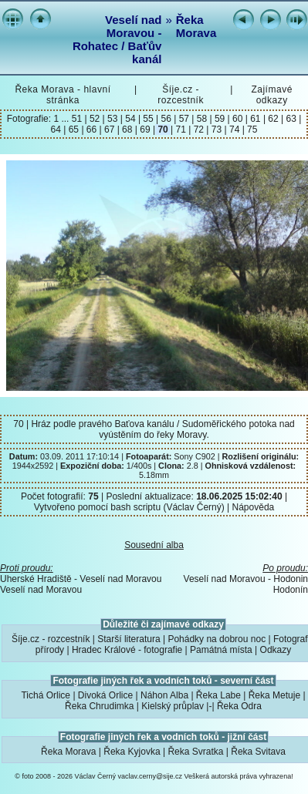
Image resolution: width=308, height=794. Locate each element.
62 (273, 118)
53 (112, 118)
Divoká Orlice (105, 695)
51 (78, 118)
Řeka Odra (239, 706)
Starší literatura (128, 639)
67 (109, 129)
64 (57, 129)
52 (95, 118)
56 (166, 118)
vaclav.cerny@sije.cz (150, 776)
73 (216, 129)
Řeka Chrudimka (99, 706)
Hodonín (290, 589)
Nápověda (253, 507)
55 (148, 118)
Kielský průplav (172, 706)
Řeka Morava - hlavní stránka (62, 95)
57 (183, 118)
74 (234, 129)
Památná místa (221, 649)
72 (198, 129)
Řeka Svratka (195, 751)
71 (180, 129)
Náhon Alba (164, 695)
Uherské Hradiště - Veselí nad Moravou (80, 579)
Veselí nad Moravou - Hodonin (246, 579)
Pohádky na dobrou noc (217, 639)
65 (73, 129)
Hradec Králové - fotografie (127, 649)
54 (130, 118)
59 (220, 118)
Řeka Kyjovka (131, 751)
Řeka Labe (218, 695)
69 (145, 129)
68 (127, 129)
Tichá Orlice (45, 695)
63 (291, 118)
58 (201, 118)
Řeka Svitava (258, 751)
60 (237, 118)
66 (92, 129)
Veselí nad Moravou (41, 589)
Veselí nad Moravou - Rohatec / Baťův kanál (117, 39)
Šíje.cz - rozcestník (180, 95)
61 (255, 118)
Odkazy (276, 649)
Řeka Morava (196, 26)
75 (251, 129)
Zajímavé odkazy (271, 95)
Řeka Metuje (274, 695)
